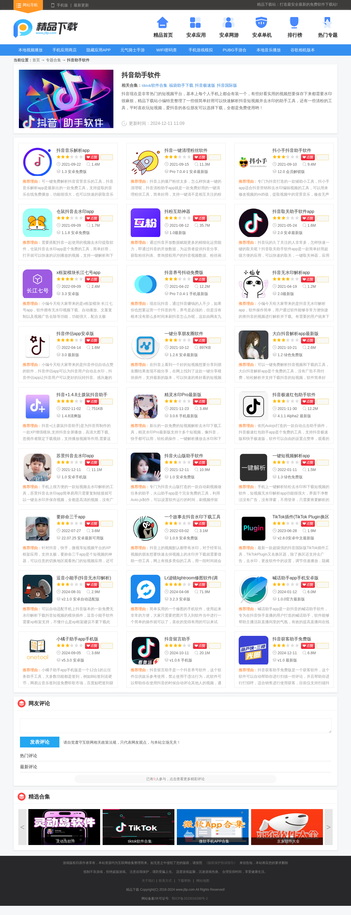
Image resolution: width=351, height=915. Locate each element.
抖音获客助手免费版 (291, 639)
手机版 (62, 5)
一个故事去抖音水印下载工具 (192, 517)
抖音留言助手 (177, 639)
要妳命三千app (70, 517)
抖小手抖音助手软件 (291, 150)
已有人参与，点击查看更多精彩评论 (175, 779)
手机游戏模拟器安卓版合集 (200, 54)
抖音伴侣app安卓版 (75, 333)
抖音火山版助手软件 (183, 455)
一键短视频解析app (291, 455)
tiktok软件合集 (154, 85)
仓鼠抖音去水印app (75, 211)
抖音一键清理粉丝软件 (186, 150)
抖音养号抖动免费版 (183, 272)
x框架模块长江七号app (78, 272)
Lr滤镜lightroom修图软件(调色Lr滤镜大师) (191, 578)
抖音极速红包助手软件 (294, 394)
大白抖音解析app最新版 (295, 333)
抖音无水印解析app (291, 272)
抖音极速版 (205, 85)
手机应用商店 (64, 50)
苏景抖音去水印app (75, 455)
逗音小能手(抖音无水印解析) (83, 578)
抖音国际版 (227, 85)
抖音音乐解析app (73, 150)
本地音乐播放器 (268, 54)
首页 (36, 60)
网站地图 (202, 881)
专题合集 (53, 60)
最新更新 (81, 5)
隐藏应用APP (98, 50)
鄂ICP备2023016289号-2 (190, 898)
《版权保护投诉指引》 (221, 863)
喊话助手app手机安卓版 (295, 578)
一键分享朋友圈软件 (183, 333)
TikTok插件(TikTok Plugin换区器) (300, 517)
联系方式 (165, 881)
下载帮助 (184, 881)
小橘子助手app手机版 (77, 639)
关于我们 (148, 881)
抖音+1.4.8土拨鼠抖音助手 (81, 394)
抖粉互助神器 (177, 211)
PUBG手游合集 (235, 54)
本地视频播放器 (30, 54)
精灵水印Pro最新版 (182, 394)
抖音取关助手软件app (293, 211)
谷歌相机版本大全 (303, 54)
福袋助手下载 (181, 85)
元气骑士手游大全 (132, 54)
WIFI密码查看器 (166, 54)
